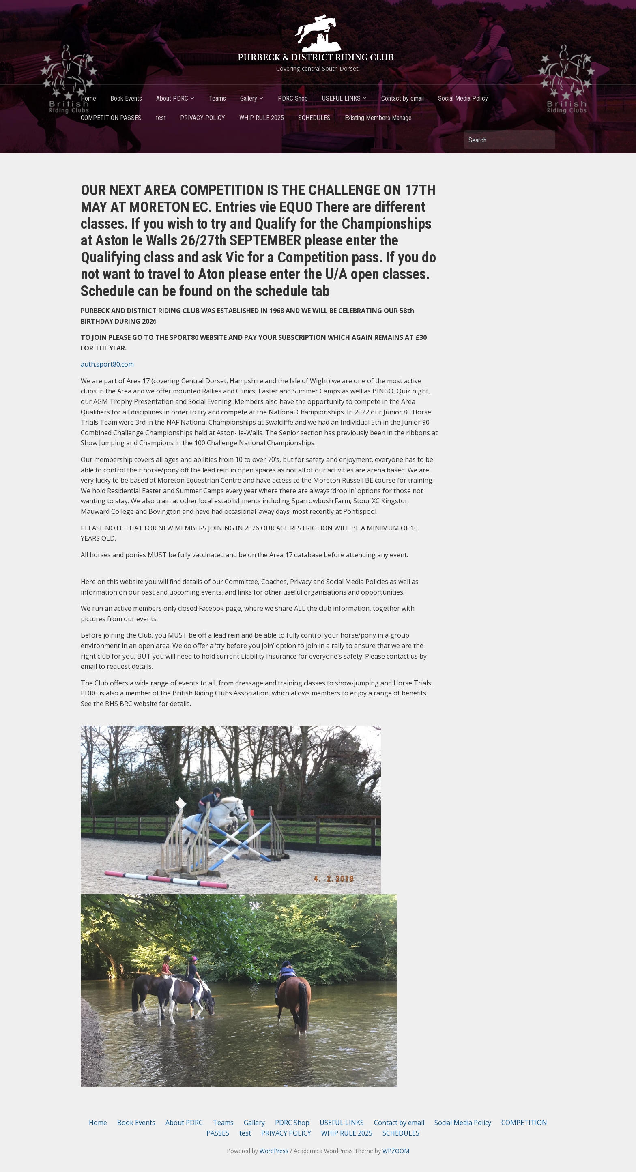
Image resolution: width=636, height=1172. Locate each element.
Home (88, 98)
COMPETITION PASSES (111, 118)
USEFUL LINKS (341, 98)
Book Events (126, 98)
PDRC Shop (293, 98)
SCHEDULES (314, 118)
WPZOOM (395, 1151)
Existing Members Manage (378, 118)
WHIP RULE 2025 (261, 118)
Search (545, 139)
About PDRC (172, 98)
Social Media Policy (463, 98)
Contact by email (402, 98)
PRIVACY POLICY (202, 118)
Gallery (248, 98)
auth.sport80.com (107, 364)
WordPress (274, 1151)
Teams (217, 98)
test (161, 118)
